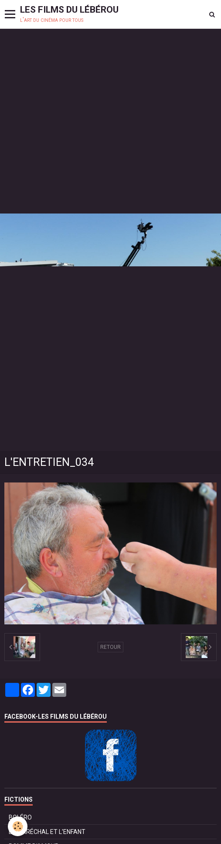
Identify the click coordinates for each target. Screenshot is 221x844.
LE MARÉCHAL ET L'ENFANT (47, 831)
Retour (110, 647)
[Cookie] (17, 826)
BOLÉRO (20, 817)
